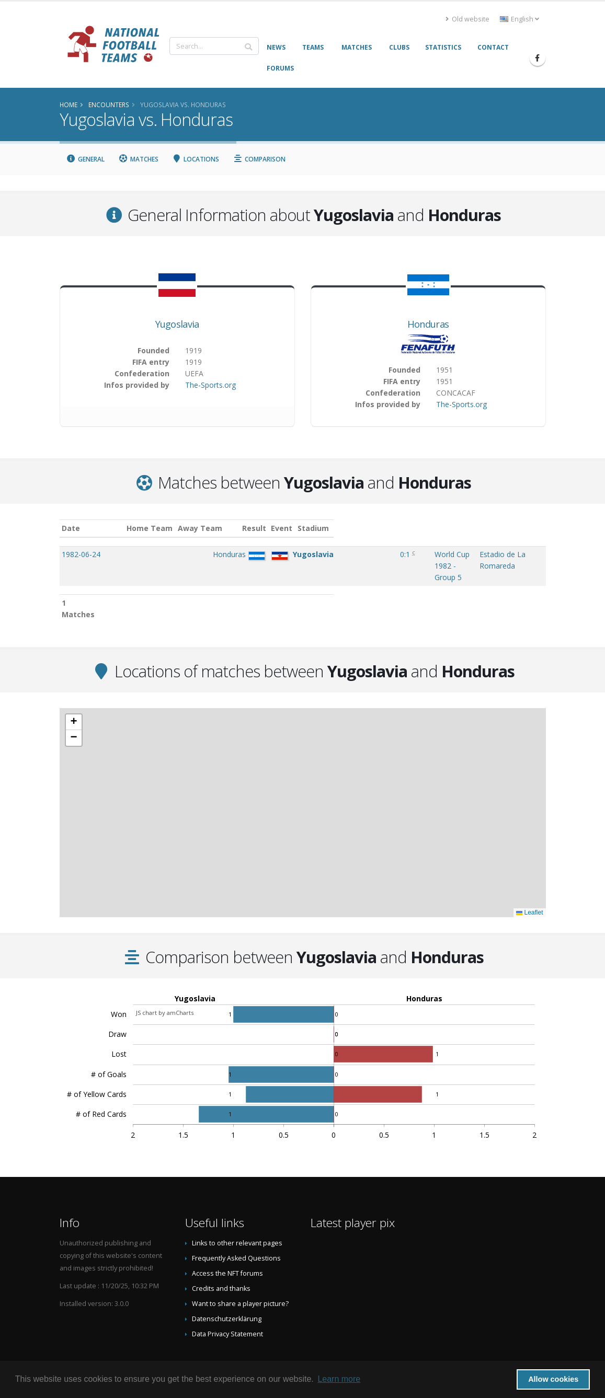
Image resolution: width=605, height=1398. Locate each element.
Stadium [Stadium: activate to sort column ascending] (455, 528)
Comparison (259, 159)
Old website (467, 19)
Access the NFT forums (227, 1239)
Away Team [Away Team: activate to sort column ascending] (233, 528)
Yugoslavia (177, 324)
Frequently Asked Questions (236, 1224)
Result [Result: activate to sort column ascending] (307, 528)
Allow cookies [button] (553, 1379)
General (85, 159)
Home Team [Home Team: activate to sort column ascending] (183, 528)
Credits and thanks (221, 1255)
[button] (74, 689)
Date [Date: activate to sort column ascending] (71, 528)
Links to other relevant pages (237, 1209)
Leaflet (529, 879)
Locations (196, 159)
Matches (138, 159)
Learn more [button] (338, 1378)
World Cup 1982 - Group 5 (370, 554)
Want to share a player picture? (240, 1270)
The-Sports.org (210, 385)
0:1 (305, 554)
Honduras (428, 324)
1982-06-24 (81, 554)
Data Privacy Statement (227, 1300)
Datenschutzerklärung (226, 1285)
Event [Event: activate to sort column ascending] (336, 528)
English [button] (519, 19)
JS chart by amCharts (164, 979)
